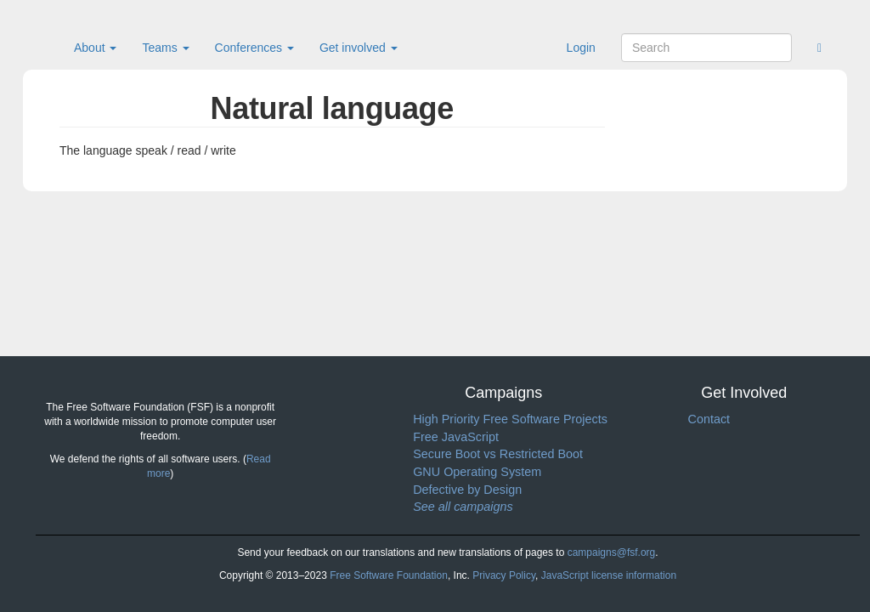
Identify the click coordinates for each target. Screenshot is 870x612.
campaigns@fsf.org (612, 552)
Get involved (358, 47)
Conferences (254, 47)
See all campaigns (463, 506)
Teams (165, 47)
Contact (708, 419)
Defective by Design (467, 489)
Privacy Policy (503, 575)
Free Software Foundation (389, 575)
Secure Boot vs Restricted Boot (498, 454)
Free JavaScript (456, 437)
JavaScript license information (608, 575)
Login (581, 47)
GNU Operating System (477, 472)
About (95, 47)
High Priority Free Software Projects (510, 419)
